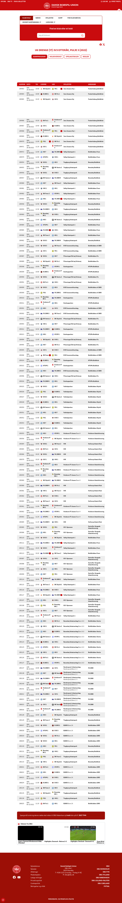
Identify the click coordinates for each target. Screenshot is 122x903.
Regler (86, 57)
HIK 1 (56, 157)
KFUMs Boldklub (93, 266)
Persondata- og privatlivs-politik (61, 899)
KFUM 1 (45, 157)
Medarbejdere (35, 875)
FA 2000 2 (57, 152)
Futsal (106, 886)
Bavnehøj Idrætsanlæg (70, 621)
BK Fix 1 (57, 94)
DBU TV (9, 1)
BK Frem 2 (57, 183)
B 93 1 (45, 162)
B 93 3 (56, 172)
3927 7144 (82, 815)
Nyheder (34, 869)
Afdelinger (34, 872)
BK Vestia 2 (58, 167)
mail (68, 815)
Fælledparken (68, 386)
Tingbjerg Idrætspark (70, 162)
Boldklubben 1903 (94, 725)
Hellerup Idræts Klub (95, 443)
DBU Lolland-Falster (100, 880)
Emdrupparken (68, 266)
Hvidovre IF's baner (69, 433)
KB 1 (55, 188)
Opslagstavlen (72, 57)
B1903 (65, 725)
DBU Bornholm (103, 869)
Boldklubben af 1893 (95, 245)
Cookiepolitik (35, 883)
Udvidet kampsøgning (31, 22)
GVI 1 (56, 99)
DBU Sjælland (103, 883)
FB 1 (55, 88)
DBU (107, 866)
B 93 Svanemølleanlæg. (71, 245)
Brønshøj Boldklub (94, 162)
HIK (64, 443)
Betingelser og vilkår (38, 886)
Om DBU (3, 1)
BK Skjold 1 (46, 88)
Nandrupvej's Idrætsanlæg (72, 667)
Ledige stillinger (36, 877)
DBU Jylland (104, 875)
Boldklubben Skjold (94, 386)
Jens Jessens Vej (68, 88)
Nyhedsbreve (35, 866)
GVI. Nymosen (68, 527)
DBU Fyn (106, 872)
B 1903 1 (46, 94)
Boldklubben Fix (93, 256)
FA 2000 (90, 668)
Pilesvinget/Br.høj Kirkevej (72, 256)
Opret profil (115, 1)
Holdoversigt (56, 57)
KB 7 (44, 152)
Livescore (50, 22)
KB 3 (55, 162)
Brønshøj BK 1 (46, 167)
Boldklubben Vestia (94, 621)
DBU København (102, 877)
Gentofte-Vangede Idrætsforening (94, 527)
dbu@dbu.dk (69, 875)
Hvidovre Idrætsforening (96, 433)
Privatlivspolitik (36, 880)
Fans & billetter (20, 1)
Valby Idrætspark (69, 152)
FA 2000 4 (57, 178)
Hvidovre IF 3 (58, 120)
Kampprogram (39, 57)
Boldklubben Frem (94, 152)
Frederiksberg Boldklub (95, 88)
